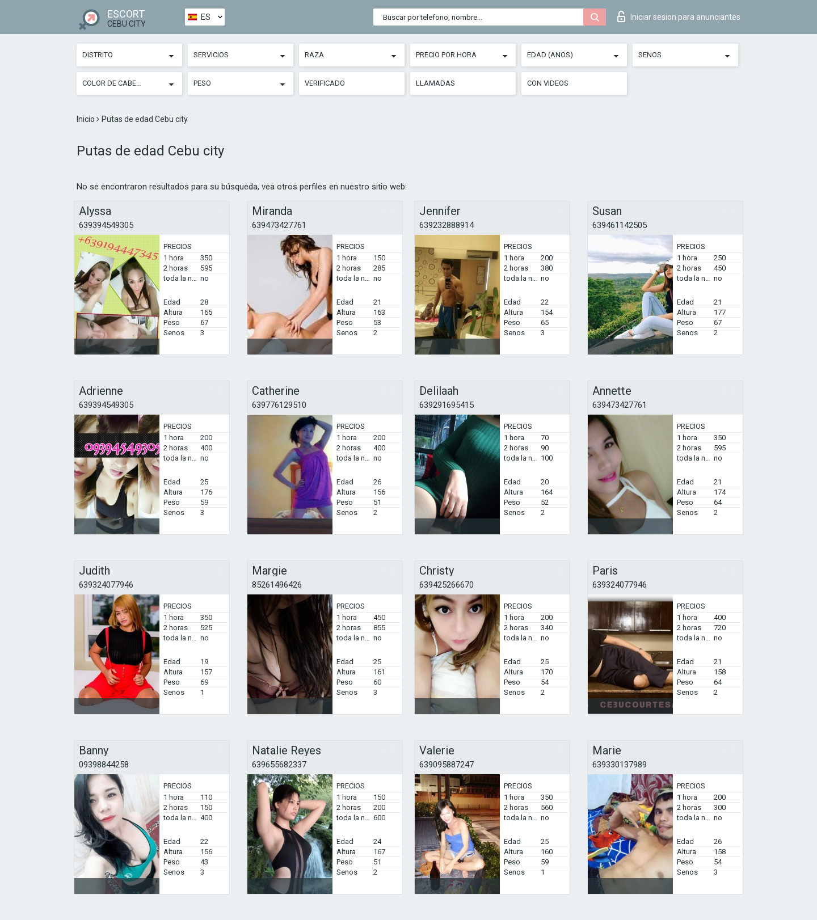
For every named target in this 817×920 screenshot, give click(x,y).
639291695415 (446, 405)
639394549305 (106, 225)
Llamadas (435, 83)
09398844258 (104, 764)
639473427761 (279, 225)
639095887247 (446, 764)
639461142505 (619, 225)
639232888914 (446, 225)
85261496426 (277, 585)
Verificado (325, 83)
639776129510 (279, 405)
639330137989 (619, 764)
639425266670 (446, 585)
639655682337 (279, 764)
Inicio (86, 119)
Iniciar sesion (678, 16)
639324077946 (106, 585)
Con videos (547, 83)
